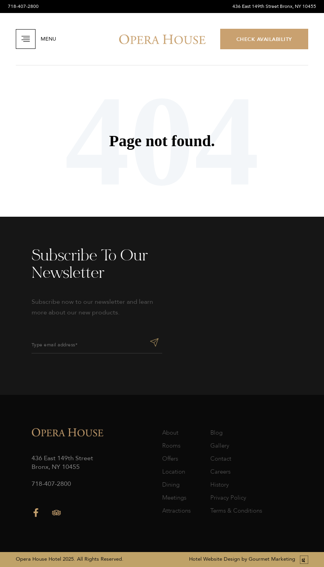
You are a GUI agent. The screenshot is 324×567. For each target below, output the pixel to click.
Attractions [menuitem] (176, 510)
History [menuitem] (219, 484)
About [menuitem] (170, 432)
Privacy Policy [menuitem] (228, 497)
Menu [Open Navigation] (36, 39)
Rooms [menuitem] (171, 445)
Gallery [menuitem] (219, 445)
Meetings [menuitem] (174, 497)
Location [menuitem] (173, 471)
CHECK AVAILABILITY (264, 39)
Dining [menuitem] (171, 484)
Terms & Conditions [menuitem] (236, 510)
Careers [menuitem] (220, 471)
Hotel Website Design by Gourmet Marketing (242, 559)
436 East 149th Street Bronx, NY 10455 (274, 6)
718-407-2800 (23, 6)
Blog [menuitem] (216, 432)
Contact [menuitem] (220, 458)
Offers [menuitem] (170, 458)
